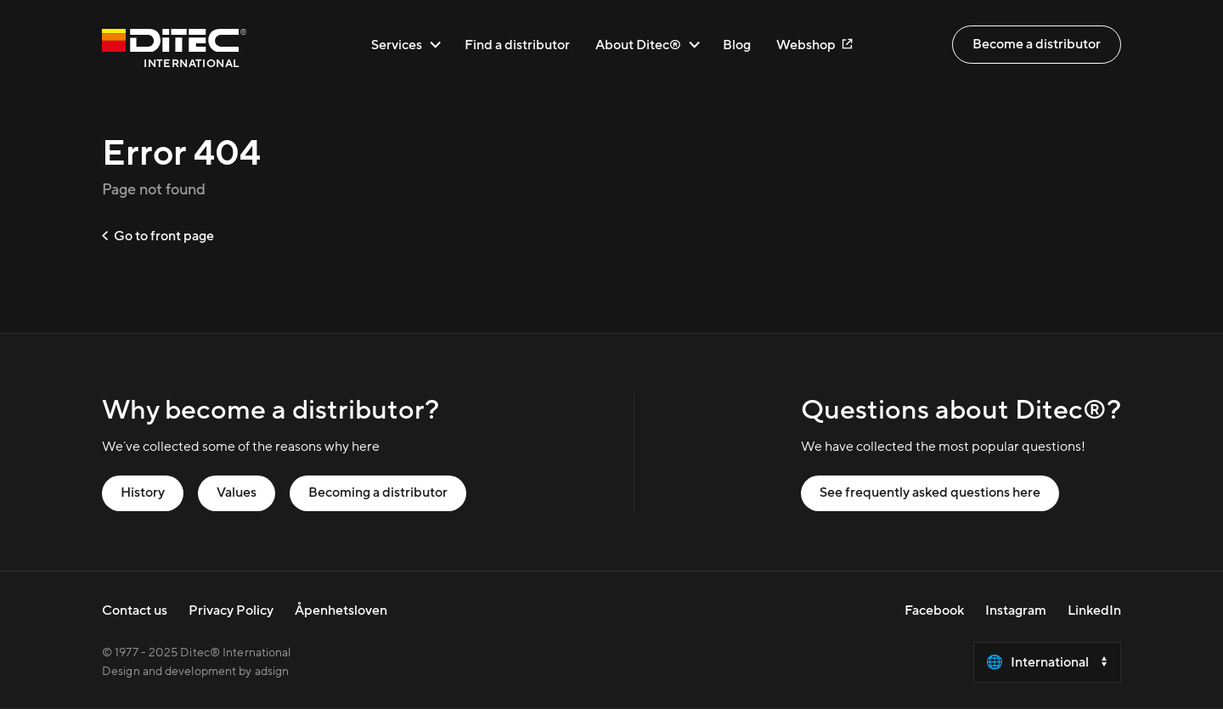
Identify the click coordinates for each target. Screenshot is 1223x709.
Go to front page (158, 236)
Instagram (1015, 610)
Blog (737, 44)
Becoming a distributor (378, 492)
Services (406, 44)
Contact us (134, 610)
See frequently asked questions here (930, 492)
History (143, 492)
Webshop (814, 44)
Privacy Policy (231, 610)
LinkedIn (1094, 610)
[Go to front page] (174, 51)
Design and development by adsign (195, 671)
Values (236, 492)
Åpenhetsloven (341, 610)
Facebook (934, 610)
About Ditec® (647, 44)
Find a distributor (517, 44)
